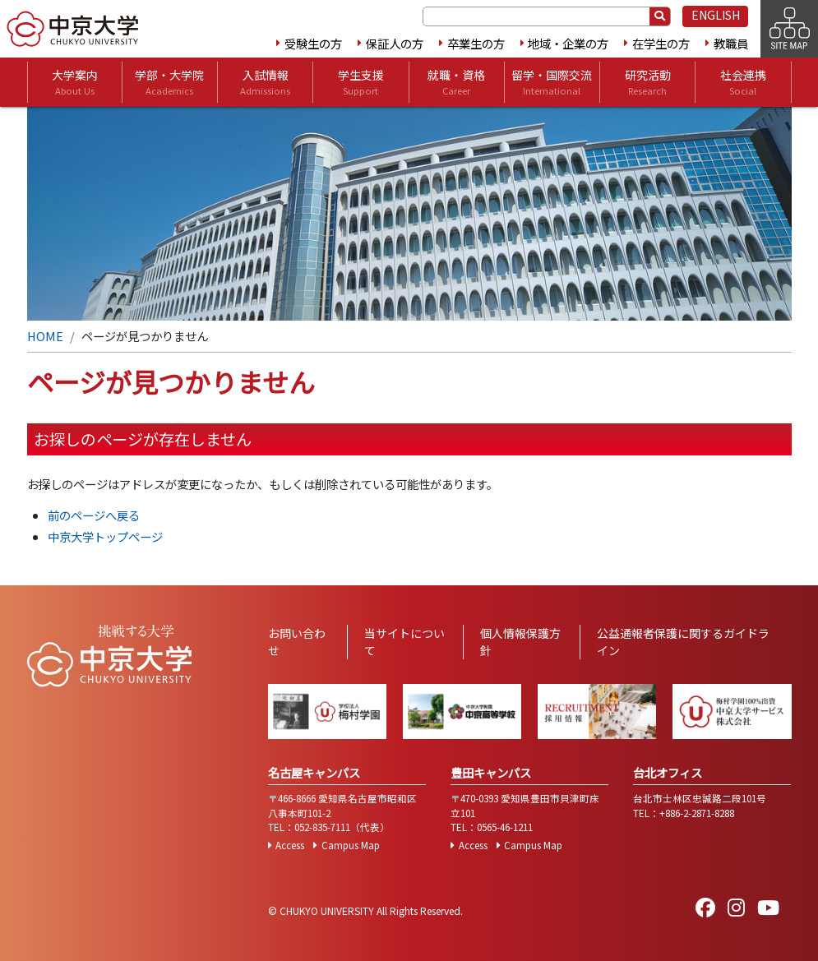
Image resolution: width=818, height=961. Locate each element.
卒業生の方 (476, 43)
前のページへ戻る (94, 515)
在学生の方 (661, 43)
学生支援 (361, 82)
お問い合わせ (297, 641)
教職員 (731, 43)
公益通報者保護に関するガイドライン (683, 641)
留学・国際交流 (551, 82)
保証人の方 (394, 43)
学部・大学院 (169, 82)
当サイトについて (404, 641)
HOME (45, 335)
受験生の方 (313, 43)
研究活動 (648, 82)
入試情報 (265, 82)
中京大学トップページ (105, 536)
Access (289, 845)
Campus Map (350, 845)
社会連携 (743, 82)
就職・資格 (456, 82)
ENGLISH (715, 15)
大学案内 (75, 82)
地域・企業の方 (568, 43)
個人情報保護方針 (520, 641)
